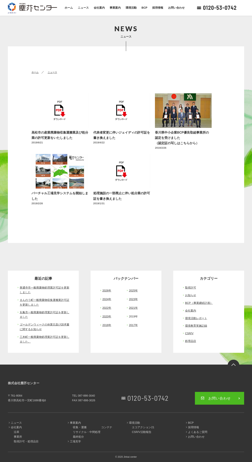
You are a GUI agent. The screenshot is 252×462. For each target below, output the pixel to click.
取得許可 (190, 287)
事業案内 (115, 7)
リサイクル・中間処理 (86, 432)
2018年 (106, 325)
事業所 (18, 436)
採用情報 (157, 7)
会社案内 (99, 7)
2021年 (133, 307)
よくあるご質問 (197, 432)
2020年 (106, 316)
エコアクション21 (143, 427)
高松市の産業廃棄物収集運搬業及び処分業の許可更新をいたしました (60, 135)
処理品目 (190, 341)
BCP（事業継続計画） (199, 302)
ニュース (83, 7)
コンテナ (106, 427)
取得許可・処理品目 (26, 441)
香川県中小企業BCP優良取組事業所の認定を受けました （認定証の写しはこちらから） (182, 138)
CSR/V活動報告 (141, 432)
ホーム (69, 7)
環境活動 (131, 7)
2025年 (133, 290)
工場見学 (75, 441)
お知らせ (190, 295)
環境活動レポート (196, 318)
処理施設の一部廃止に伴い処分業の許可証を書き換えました (121, 196)
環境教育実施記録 (196, 325)
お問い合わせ (176, 7)
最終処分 (78, 436)
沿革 (16, 432)
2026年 (106, 290)
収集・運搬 (80, 427)
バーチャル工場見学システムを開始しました (60, 196)
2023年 (133, 299)
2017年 (133, 325)
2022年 (106, 307)
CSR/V (189, 333)
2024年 (106, 299)
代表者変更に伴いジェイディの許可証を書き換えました (121, 135)
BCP (144, 7)
